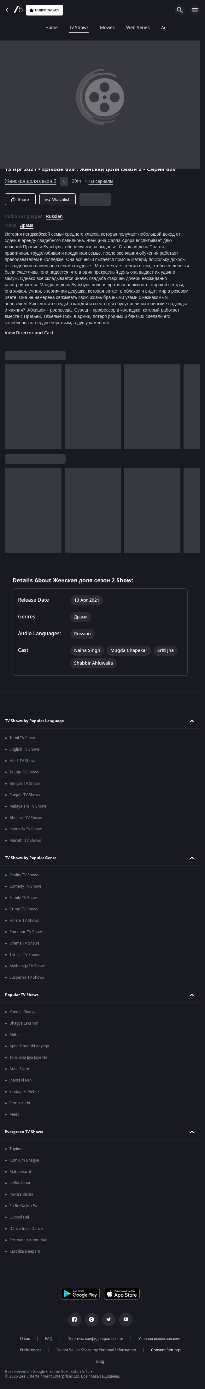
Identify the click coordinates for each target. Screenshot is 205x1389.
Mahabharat (20, 1172)
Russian (54, 217)
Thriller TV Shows (24, 955)
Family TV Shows (23, 898)
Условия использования (159, 1339)
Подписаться (44, 10)
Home (12, 28)
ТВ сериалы (101, 181)
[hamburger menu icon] (195, 10)
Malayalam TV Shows (28, 806)
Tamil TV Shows (23, 738)
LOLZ (155, 28)
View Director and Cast (29, 333)
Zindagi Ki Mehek (24, 1091)
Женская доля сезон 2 (30, 181)
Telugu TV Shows (24, 772)
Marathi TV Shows (25, 840)
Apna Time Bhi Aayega (29, 1046)
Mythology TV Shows (27, 966)
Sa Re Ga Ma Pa (23, 1206)
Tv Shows (39, 28)
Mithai (14, 1035)
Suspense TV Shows (26, 977)
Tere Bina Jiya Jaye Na (28, 1057)
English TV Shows (24, 749)
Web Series (98, 28)
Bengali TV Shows (24, 783)
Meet (14, 1114)
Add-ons (130, 28)
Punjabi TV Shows (24, 795)
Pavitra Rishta (21, 1194)
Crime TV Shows (23, 909)
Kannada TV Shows (26, 829)
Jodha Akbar (20, 1183)
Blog (100, 1361)
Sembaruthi (19, 1103)
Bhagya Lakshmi (23, 1023)
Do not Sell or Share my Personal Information (96, 1350)
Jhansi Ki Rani (20, 1080)
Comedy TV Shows (25, 886)
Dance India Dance (26, 1228)
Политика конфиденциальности (95, 1339)
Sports (179, 28)
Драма (26, 225)
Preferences (30, 1350)
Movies (67, 28)
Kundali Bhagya (23, 1012)
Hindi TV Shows (22, 761)
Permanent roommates (29, 1240)
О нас (25, 1339)
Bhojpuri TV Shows (25, 818)
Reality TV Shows (24, 875)
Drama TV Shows (24, 943)
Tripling (15, 1149)
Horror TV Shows (24, 920)
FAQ (48, 1339)
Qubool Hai (19, 1217)
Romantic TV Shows (26, 932)
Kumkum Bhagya (24, 1160)
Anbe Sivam (19, 1069)
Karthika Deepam (24, 1251)
